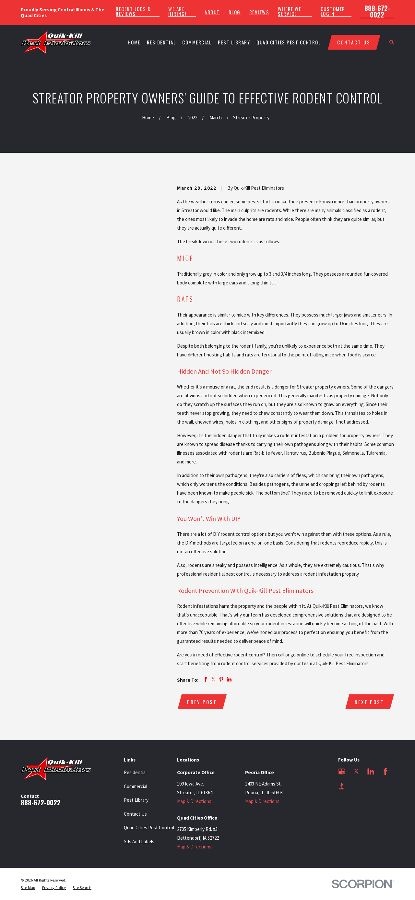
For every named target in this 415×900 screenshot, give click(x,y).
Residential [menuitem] (161, 42)
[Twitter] (356, 771)
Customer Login (333, 11)
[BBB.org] (341, 786)
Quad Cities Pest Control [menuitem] (288, 42)
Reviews (259, 12)
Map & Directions (194, 801)
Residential (135, 772)
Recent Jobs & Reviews (133, 11)
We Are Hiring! (177, 11)
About (212, 12)
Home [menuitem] (134, 42)
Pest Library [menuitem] (234, 42)
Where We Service (289, 11)
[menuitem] (28, 888)
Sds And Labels (139, 841)
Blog (235, 12)
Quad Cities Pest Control (149, 827)
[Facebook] (385, 771)
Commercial (135, 786)
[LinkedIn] (370, 771)
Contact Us (135, 814)
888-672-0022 (377, 11)
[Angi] (356, 786)
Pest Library (136, 800)
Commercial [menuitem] (196, 42)
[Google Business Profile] (341, 771)
